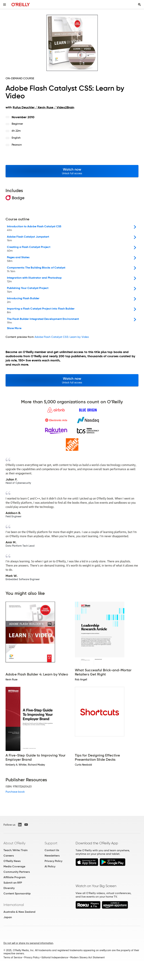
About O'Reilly (14, 843)
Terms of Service (12, 957)
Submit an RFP (12, 882)
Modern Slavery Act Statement (87, 957)
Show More (14, 328)
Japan (7, 917)
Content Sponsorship (17, 893)
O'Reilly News (12, 861)
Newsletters (52, 855)
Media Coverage (14, 866)
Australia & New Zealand (19, 912)
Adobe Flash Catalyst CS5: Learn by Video (61, 337)
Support (51, 843)
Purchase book (15, 791)
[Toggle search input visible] (139, 4)
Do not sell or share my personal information (28, 943)
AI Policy (50, 866)
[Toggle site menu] (4, 4)
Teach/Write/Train (15, 850)
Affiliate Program (14, 877)
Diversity (9, 888)
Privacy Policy (53, 861)
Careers (8, 855)
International (13, 905)
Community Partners (16, 872)
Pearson (17, 144)
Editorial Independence (55, 957)
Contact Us (52, 850)
